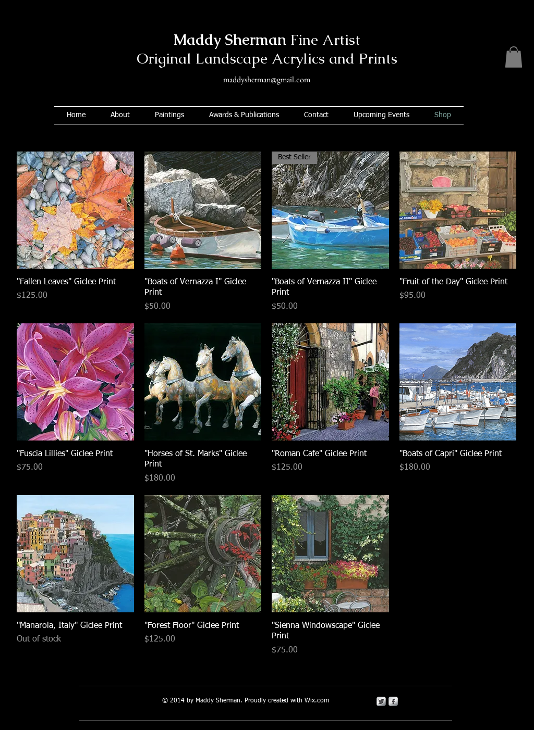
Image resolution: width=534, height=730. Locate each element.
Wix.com (317, 701)
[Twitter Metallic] (381, 701)
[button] (514, 57)
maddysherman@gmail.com (266, 79)
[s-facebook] (393, 701)
